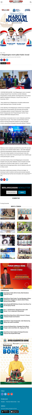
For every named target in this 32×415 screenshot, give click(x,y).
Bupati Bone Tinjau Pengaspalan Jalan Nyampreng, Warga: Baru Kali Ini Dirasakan (17, 321)
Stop (8, 63)
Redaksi (3, 401)
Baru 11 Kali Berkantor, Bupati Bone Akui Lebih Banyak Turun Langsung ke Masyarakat (16, 310)
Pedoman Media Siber (11, 401)
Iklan (19, 401)
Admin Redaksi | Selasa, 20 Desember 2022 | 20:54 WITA (10, 57)
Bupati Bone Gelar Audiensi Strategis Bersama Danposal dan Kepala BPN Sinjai (16, 332)
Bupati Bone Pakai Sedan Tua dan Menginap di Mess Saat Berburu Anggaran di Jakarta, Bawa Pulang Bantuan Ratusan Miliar (17, 300)
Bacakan (3, 63)
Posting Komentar (4, 203)
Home (1, 52)
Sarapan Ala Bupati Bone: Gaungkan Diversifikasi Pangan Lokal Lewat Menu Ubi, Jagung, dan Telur (16, 327)
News (4, 52)
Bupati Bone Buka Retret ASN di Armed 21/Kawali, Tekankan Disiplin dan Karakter (17, 316)
